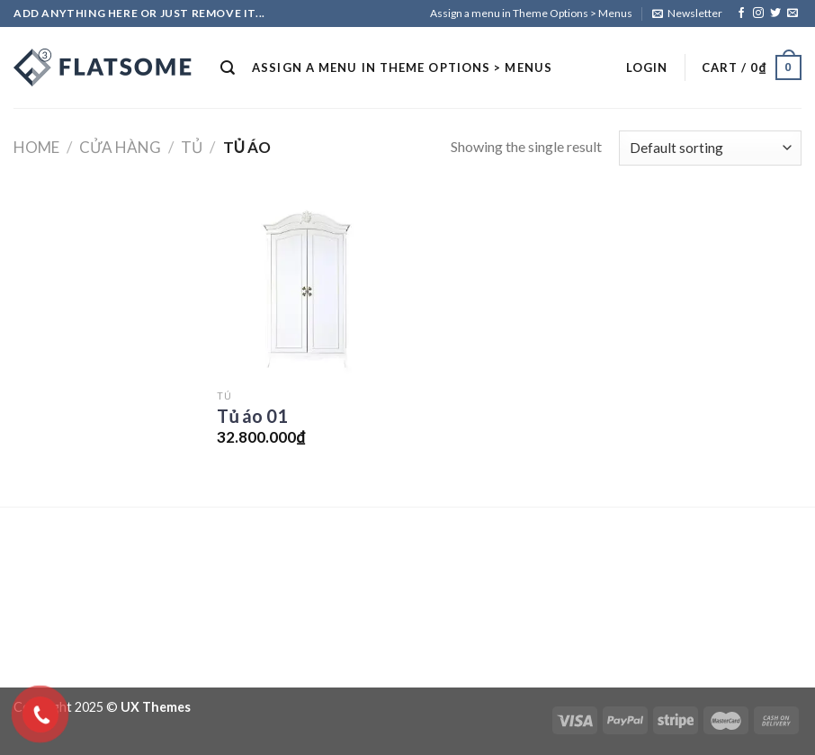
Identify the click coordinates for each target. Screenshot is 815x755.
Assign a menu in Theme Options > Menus (531, 13)
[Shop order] (710, 148)
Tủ (191, 147)
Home (36, 147)
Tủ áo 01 (252, 416)
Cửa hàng (120, 147)
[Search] (228, 67)
